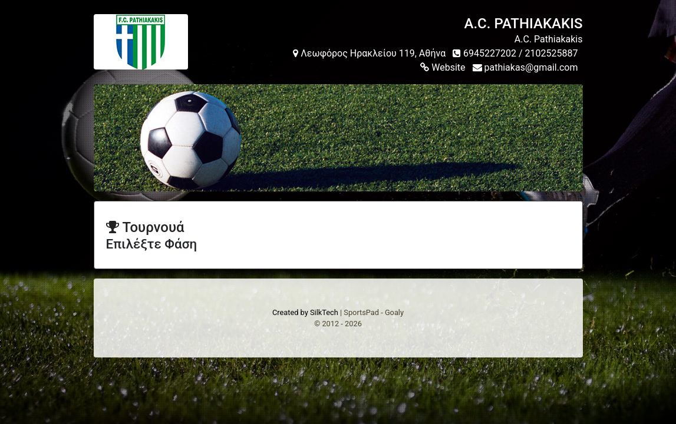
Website (442, 67)
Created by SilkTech (305, 312)
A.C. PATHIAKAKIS (523, 23)
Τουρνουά (145, 227)
